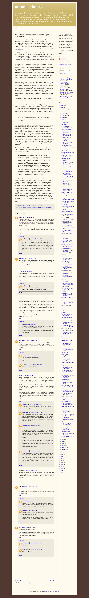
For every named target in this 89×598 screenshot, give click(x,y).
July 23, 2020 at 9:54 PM (33, 355)
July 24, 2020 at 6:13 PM (31, 510)
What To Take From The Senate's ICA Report (67, 135)
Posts (62, 70)
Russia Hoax (32, 209)
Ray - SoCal (22, 486)
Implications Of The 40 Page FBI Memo (66, 318)
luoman (47, 591)
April (63, 443)
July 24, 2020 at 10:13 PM (37, 549)
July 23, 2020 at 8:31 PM (30, 258)
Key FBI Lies (64, 204)
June (63, 439)
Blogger (57, 591)
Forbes (20, 217)
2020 (61, 107)
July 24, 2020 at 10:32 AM (30, 324)
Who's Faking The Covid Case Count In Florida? (67, 329)
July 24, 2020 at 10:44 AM (37, 412)
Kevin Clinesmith (41, 207)
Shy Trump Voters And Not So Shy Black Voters (67, 177)
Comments (63, 73)
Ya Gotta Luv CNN (65, 431)
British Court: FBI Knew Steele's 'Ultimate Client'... (66, 398)
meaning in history (28, 7)
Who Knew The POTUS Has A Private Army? (67, 245)
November (64, 111)
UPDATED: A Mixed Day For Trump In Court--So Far (67, 387)
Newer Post (18, 580)
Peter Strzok (26, 209)
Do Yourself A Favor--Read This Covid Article (67, 218)
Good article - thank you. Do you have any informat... (66, 93)
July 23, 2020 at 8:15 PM (36, 238)
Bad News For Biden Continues (66, 337)
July (63, 119)
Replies (22, 236)
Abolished (63, 312)
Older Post (51, 580)
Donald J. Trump (22, 207)
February (64, 447)
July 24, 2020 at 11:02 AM (34, 425)
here (21, 49)
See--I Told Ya (64, 196)
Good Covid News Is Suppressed (66, 237)
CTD (23, 501)
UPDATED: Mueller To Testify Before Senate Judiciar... (67, 349)
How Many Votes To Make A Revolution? (67, 202)
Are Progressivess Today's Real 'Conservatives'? (67, 391)
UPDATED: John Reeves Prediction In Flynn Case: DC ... (67, 163)
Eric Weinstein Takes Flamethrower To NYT (67, 326)
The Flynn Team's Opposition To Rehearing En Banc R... (67, 263)
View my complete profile (65, 64)
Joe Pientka (28, 207)
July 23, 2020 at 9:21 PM (26, 271)
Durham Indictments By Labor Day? (66, 394)
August (63, 117)
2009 (61, 468)
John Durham (35, 207)
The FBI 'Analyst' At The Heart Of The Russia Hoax (67, 372)
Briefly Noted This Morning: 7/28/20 (66, 174)
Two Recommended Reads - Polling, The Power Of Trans (66, 189)
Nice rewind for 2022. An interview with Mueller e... (66, 97)
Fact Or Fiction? (65, 124)
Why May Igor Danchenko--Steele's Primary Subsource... (66, 276)
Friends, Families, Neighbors (65, 355)
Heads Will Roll (65, 286)
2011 (61, 464)
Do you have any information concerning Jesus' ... (67, 88)
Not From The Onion (66, 248)
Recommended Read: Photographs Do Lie (66, 404)
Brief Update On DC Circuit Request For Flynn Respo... (66, 367)
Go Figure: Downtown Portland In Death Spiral (67, 198)
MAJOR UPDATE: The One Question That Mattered (66, 139)
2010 (61, 466)
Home (15, 27)
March (63, 445)
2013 (61, 460)
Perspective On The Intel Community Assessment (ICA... (67, 251)
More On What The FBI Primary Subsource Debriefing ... (66, 294)
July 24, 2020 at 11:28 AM (31, 486)
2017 (61, 456)
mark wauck (25, 238)
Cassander (21, 258)
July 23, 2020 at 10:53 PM (35, 364)
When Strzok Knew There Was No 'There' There (67, 284)
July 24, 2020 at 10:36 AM (35, 404)
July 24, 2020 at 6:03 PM (31, 501)
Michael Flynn (49, 207)
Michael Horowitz (19, 209)
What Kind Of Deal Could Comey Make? (67, 180)
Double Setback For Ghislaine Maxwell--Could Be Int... (66, 222)
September (64, 115)
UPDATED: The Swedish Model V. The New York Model (67, 302)
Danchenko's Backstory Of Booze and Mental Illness (67, 208)
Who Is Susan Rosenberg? (64, 280)
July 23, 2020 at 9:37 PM (31, 340)
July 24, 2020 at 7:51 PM (36, 543)
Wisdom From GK (65, 255)
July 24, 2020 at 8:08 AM (31, 470)
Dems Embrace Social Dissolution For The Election (66, 242)
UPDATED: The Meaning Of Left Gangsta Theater (67, 411)
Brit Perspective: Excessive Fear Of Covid (66, 185)
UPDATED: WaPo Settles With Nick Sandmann (67, 215)
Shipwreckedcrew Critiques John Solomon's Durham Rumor (66, 381)
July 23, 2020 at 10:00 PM (26, 375)
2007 (61, 472)
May (63, 441)
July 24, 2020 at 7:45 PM (31, 527)
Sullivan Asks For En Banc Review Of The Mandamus (67, 376)
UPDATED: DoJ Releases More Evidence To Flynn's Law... (67, 416)
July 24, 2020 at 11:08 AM (37, 451)
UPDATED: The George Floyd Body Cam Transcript (67, 359)
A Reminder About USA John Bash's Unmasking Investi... (67, 147)
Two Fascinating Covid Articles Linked (66, 315)
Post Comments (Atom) (27, 583)
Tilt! (62, 421)
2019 (61, 452)
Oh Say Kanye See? (66, 401)
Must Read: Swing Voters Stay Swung (67, 121)
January (64, 449)
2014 (61, 458)
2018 (61, 454)
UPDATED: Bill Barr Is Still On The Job (67, 434)
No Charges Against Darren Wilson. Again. (67, 127)
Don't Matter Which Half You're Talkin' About (67, 170)
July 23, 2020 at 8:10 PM (28, 217)
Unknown (24, 355)
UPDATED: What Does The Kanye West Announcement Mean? (67, 424)
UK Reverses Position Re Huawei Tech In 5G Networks (67, 333)
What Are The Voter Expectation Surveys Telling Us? (66, 272)
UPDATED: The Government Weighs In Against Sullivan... (67, 258)
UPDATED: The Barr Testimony (66, 159)
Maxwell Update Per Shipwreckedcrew (66, 428)
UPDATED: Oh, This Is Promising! (66, 143)
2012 (61, 462)
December (64, 109)
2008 (61, 470)
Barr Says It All (64, 150)
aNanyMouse (22, 340)
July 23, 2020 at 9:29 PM (26, 298)
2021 (61, 105)
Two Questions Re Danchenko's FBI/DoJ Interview (67, 267)
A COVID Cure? (65, 352)
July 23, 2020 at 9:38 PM (36, 286)
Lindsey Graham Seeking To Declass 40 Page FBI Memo (67, 322)
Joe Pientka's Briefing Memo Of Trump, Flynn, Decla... (67, 227)
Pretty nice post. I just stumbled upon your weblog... (65, 83)
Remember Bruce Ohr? (66, 436)
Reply (20, 233)
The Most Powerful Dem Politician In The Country (67, 290)
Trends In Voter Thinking (67, 419)
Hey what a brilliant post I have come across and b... (66, 78)
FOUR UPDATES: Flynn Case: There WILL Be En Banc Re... (67, 131)
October (64, 113)
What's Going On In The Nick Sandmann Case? (67, 156)
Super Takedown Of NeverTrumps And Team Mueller (66, 345)
